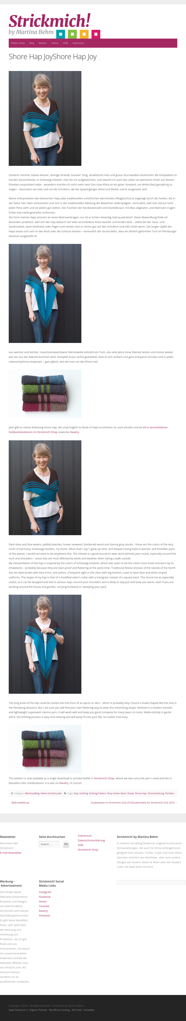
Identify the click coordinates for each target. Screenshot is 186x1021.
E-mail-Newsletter (11, 852)
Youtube (44, 906)
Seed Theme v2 (17, 1010)
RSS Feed (77, 1010)
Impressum (78, 43)
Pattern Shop (18, 43)
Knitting (83, 793)
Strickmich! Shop (104, 778)
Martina (43, 43)
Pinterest (44, 915)
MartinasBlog (32, 793)
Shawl (130, 793)
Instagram (45, 892)
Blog (31, 43)
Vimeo (42, 901)
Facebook (44, 896)
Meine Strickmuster (51, 793)
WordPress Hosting (59, 1010)
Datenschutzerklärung (91, 840)
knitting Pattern (97, 793)
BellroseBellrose (20, 802)
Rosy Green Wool (116, 793)
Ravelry (74, 432)
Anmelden (89, 1010)
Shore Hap (140, 793)
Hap (76, 793)
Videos (54, 43)
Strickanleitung (156, 793)
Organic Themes (38, 1010)
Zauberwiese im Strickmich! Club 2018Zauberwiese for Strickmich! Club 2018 (132, 802)
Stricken (169, 793)
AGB (65, 43)
